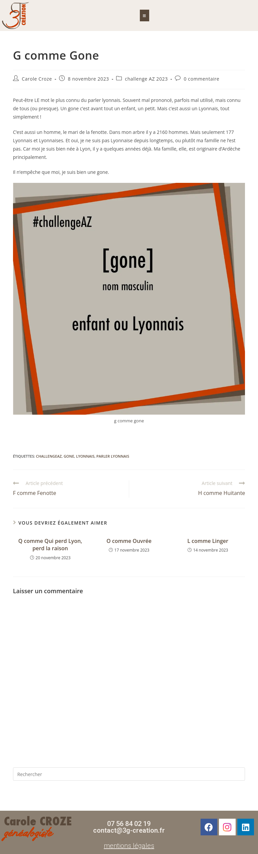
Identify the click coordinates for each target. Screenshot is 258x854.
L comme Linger (207, 541)
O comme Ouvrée (129, 541)
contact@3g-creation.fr (129, 830)
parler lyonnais (112, 456)
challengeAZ (49, 456)
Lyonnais (85, 456)
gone (69, 456)
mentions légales (129, 846)
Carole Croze (37, 79)
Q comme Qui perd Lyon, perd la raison (50, 544)
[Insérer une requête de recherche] (129, 774)
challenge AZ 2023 (146, 79)
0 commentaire (201, 79)
